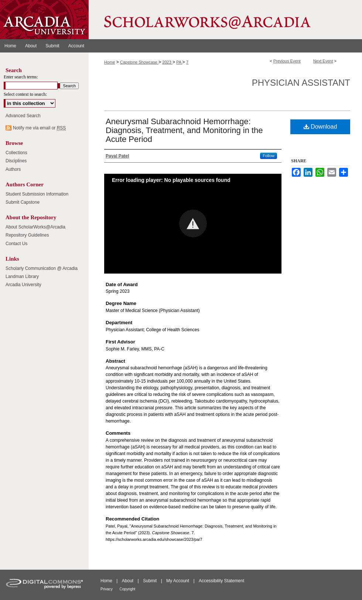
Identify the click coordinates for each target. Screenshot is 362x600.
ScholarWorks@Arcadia (225, 19)
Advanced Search (23, 115)
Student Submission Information (37, 194)
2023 (167, 62)
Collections (16, 152)
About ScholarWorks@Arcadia (35, 227)
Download (320, 126)
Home (109, 62)
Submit (150, 580)
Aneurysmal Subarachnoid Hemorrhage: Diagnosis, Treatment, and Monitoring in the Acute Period (184, 130)
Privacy (107, 589)
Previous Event (287, 61)
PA (179, 62)
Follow (268, 155)
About (128, 580)
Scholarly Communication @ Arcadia (42, 268)
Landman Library (22, 276)
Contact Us (16, 243)
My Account (178, 580)
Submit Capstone (23, 202)
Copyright (128, 589)
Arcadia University (23, 284)
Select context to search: (25, 94)
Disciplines (16, 160)
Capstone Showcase (139, 62)
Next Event (323, 61)
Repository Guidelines (27, 235)
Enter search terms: (21, 76)
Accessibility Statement (221, 580)
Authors (13, 169)
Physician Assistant (301, 83)
